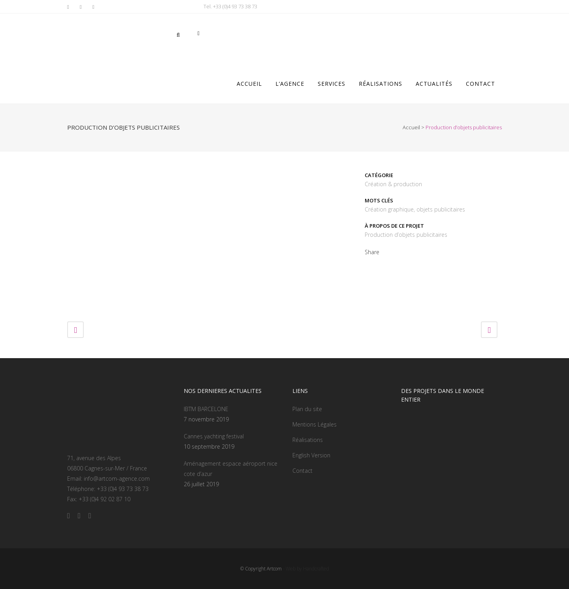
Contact (302, 470)
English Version (311, 455)
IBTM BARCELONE (206, 409)
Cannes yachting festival (214, 436)
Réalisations (307, 440)
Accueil (411, 127)
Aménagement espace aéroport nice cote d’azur (230, 469)
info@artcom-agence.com (117, 478)
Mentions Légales (314, 424)
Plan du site (307, 409)
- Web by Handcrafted (305, 568)
